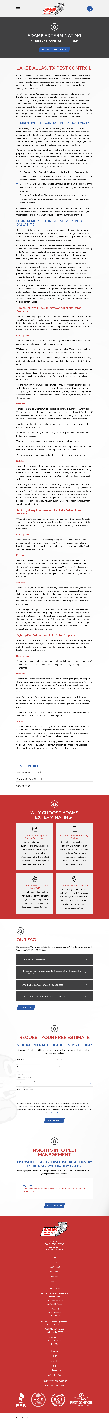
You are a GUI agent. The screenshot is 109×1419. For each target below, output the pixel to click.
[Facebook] (54, 1376)
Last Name (59, 1060)
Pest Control (54, 1268)
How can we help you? (25, 1090)
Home (54, 1263)
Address (20, 1075)
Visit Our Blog (54, 1206)
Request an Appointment (54, 49)
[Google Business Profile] (49, 1376)
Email (58, 1068)
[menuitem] (54, 773)
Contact (54, 1283)
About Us (54, 1278)
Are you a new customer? (26, 1083)
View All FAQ (26, 1008)
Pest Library (54, 1273)
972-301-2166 (54, 1251)
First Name (21, 1060)
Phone (19, 1068)
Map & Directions (54, 1314)
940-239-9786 (54, 1245)
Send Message (54, 1121)
